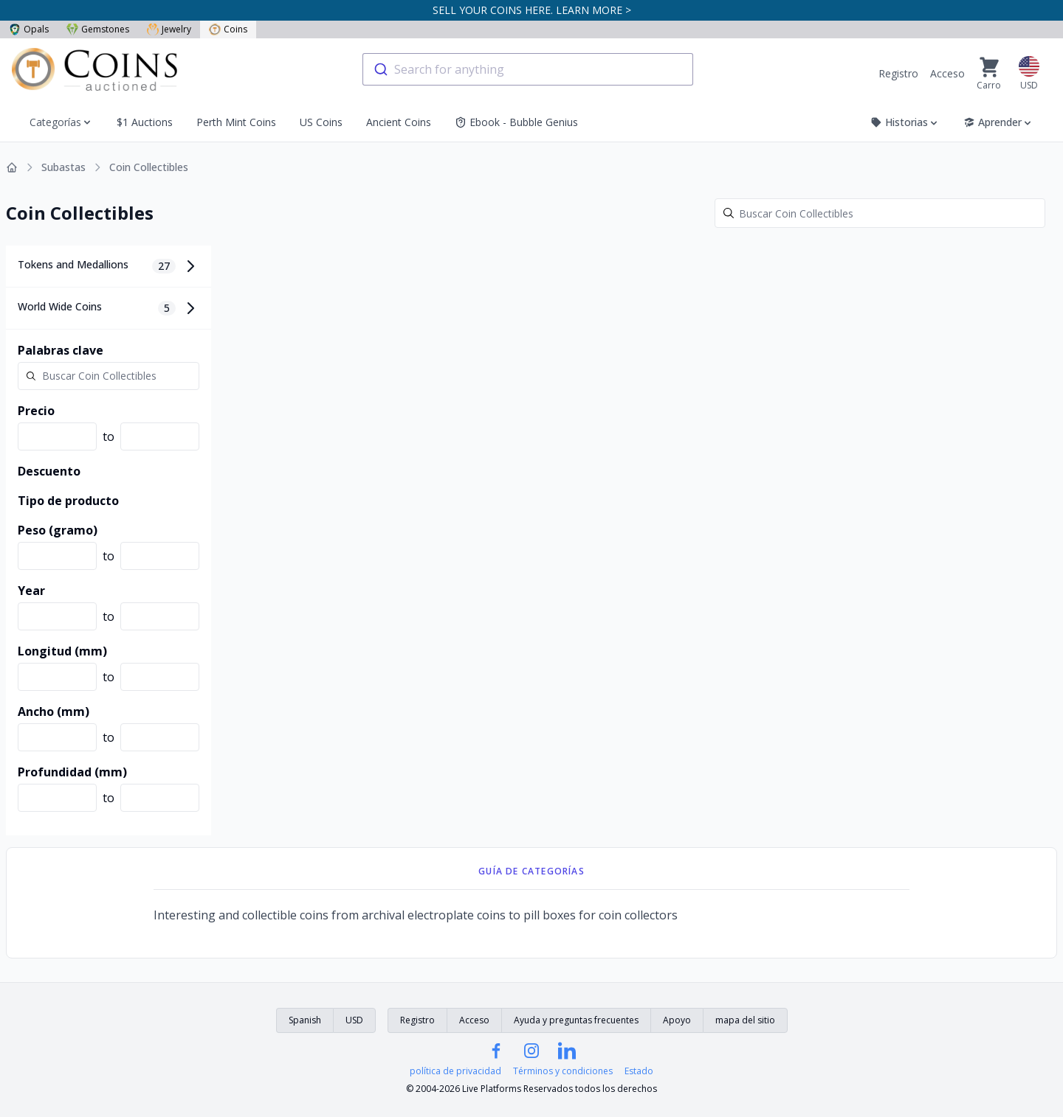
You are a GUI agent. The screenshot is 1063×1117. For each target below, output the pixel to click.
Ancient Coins (398, 122)
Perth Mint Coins (236, 122)
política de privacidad (455, 1071)
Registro (898, 73)
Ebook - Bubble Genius (516, 122)
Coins (228, 29)
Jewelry (169, 29)
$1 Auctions (145, 122)
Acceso (947, 73)
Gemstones (97, 29)
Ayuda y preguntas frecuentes (576, 1020)
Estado (639, 1071)
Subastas (63, 167)
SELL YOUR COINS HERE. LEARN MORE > (532, 10)
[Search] (880, 213)
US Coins (321, 122)
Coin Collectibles (148, 167)
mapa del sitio (745, 1020)
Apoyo (677, 1020)
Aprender (998, 122)
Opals (29, 29)
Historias (905, 122)
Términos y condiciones (563, 1071)
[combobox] (527, 69)
